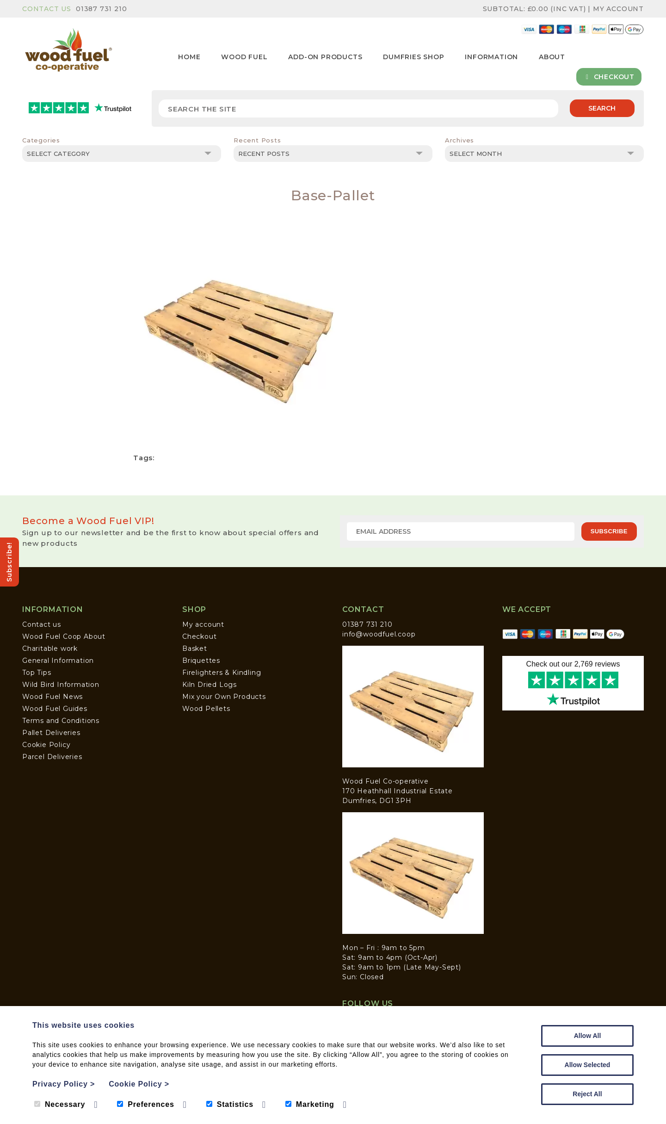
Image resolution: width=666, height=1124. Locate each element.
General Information (58, 660)
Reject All (587, 1094)
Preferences (145, 1104)
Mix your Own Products (224, 696)
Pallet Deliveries (51, 733)
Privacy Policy (63, 1084)
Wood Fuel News (52, 696)
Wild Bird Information (60, 684)
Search (602, 108)
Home (189, 57)
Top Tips (36, 672)
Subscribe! (9, 562)
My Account (618, 9)
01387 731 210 (101, 9)
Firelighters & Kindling (221, 672)
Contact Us (46, 9)
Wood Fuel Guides (54, 708)
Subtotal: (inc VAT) (535, 9)
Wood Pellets (206, 708)
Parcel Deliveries (52, 757)
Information (491, 57)
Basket (194, 648)
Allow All (587, 1035)
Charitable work (50, 648)
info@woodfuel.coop (378, 634)
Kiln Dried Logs (209, 684)
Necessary (59, 1104)
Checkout (609, 77)
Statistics (229, 1104)
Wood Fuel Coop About (63, 636)
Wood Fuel (244, 57)
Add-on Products (325, 57)
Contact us (41, 624)
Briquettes (201, 660)
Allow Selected (587, 1064)
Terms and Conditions (60, 720)
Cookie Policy (46, 745)
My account (203, 624)
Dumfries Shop (413, 57)
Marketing (309, 1104)
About (552, 57)
